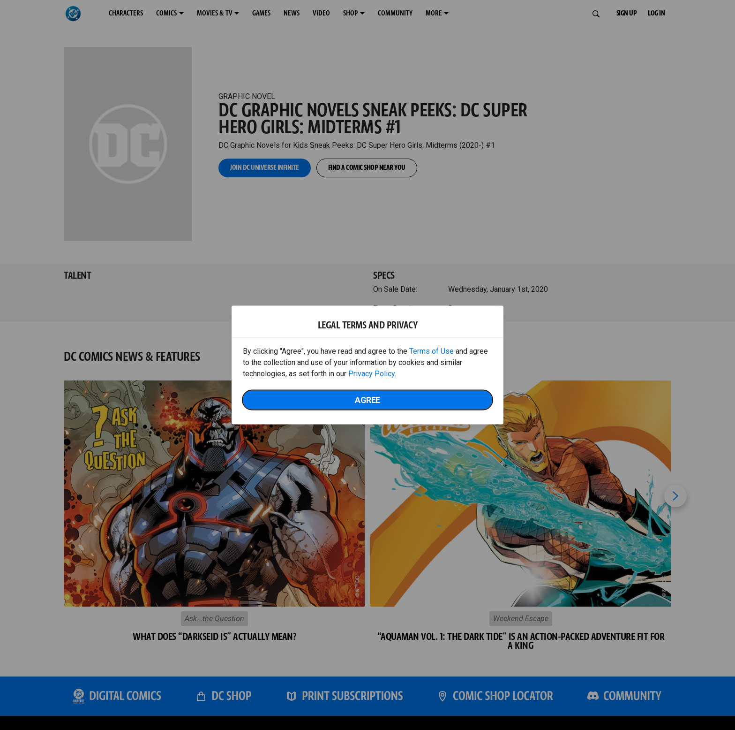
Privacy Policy (371, 373)
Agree (367, 400)
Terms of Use (431, 351)
